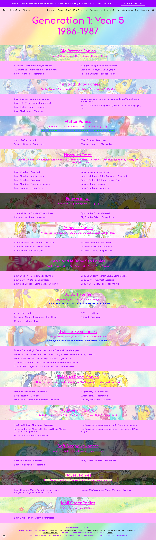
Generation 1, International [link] (103, 10)
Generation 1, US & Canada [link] (71, 10)
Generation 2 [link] (129, 10)
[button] (153, 10)
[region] (78, 3)
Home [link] (49, 10)
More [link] (144, 10)
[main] (78, 26)
